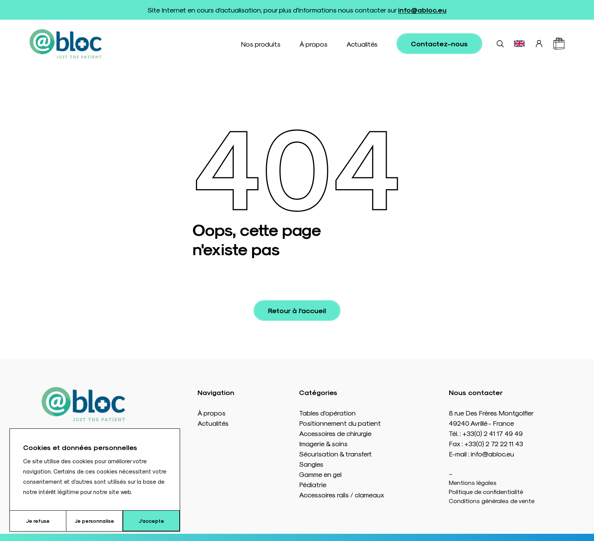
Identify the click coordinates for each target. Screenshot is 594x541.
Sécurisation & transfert (335, 454)
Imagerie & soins (323, 443)
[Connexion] (539, 44)
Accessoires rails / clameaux (341, 495)
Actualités (362, 44)
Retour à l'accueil (297, 310)
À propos (313, 44)
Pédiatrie (312, 484)
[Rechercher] (500, 43)
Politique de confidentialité (486, 491)
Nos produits (261, 44)
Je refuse (38, 521)
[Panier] (558, 44)
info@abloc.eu (422, 10)
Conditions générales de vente (491, 500)
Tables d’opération (327, 413)
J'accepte (151, 521)
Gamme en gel (320, 474)
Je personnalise (94, 521)
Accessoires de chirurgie (335, 433)
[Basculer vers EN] (519, 43)
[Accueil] (66, 43)
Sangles (311, 464)
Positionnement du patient (340, 423)
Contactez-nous (439, 43)
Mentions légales (473, 482)
